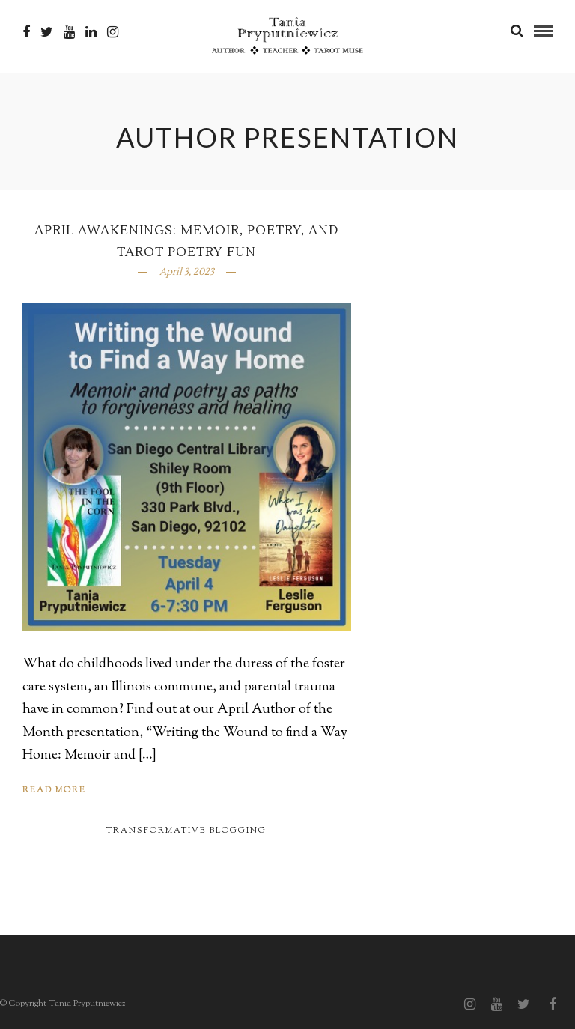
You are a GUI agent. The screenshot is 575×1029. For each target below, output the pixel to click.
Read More (54, 790)
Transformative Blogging (186, 831)
